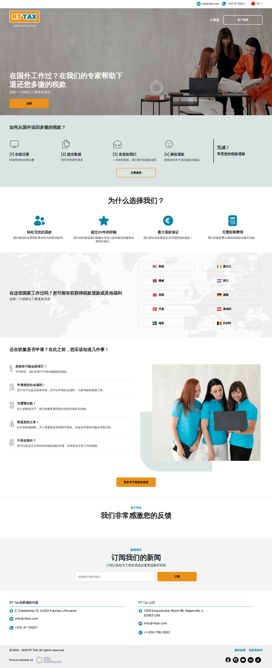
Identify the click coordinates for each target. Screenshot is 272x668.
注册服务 (136, 172)
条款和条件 (256, 650)
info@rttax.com (208, 4)
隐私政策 (240, 650)
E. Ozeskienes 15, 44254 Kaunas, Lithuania (45, 610)
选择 (29, 103)
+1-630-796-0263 (157, 632)
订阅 (177, 576)
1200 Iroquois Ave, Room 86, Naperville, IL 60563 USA (173, 612)
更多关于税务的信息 (136, 482)
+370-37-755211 (233, 4)
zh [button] (257, 4)
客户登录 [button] (242, 20)
